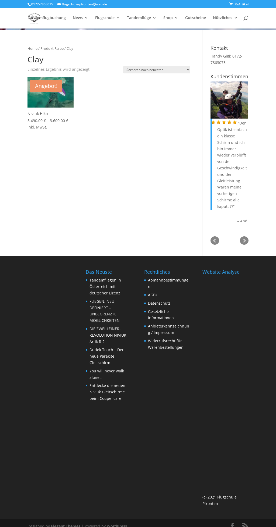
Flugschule (105, 19)
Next (244, 240)
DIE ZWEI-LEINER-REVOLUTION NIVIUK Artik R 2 (107, 335)
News (78, 19)
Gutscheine (195, 19)
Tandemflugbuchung (47, 19)
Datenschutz (159, 303)
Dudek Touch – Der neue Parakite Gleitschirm (106, 356)
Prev (215, 240)
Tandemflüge (139, 19)
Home (32, 48)
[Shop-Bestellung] (156, 69)
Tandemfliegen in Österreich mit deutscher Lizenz (105, 286)
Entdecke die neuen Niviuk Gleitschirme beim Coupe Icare (107, 392)
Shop (168, 19)
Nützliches (222, 19)
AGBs (152, 294)
